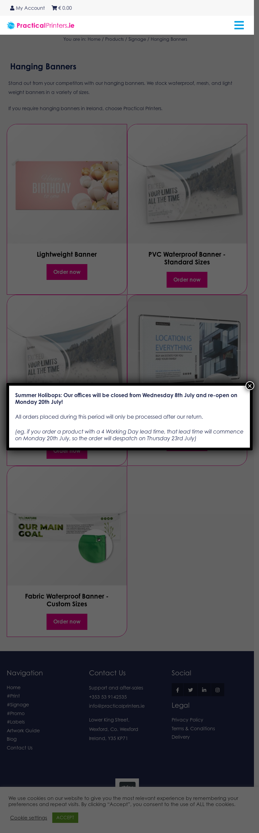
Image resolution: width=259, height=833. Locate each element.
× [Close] (250, 385)
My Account (27, 8)
